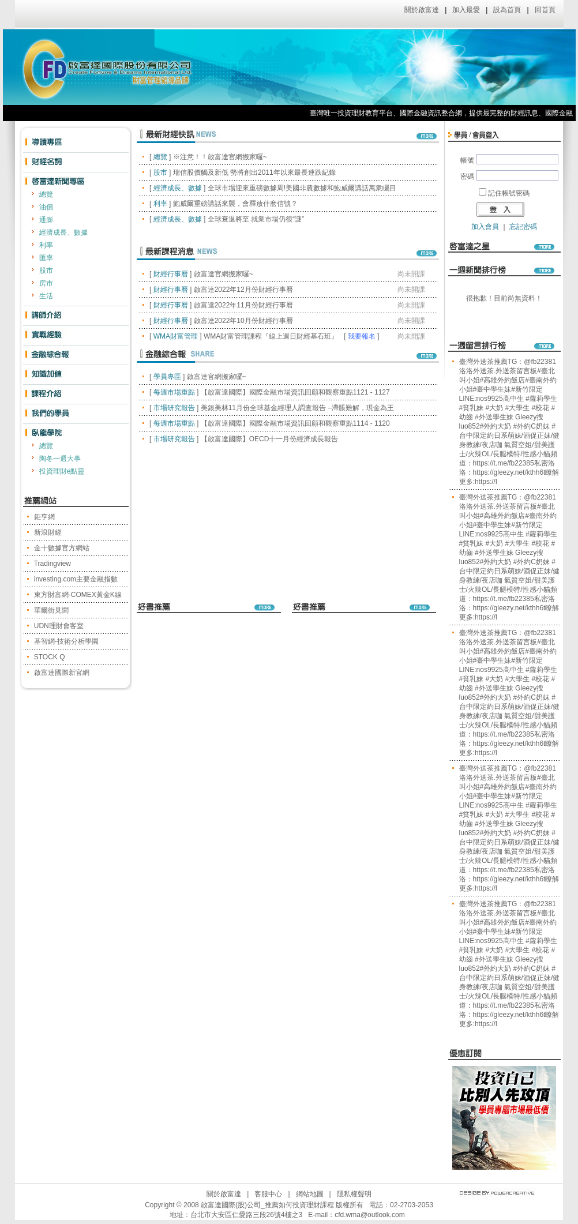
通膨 (46, 220)
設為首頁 (507, 10)
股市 (46, 270)
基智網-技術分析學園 (66, 641)
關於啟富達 (421, 10)
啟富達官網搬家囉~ (223, 274)
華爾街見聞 (51, 610)
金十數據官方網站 (61, 548)
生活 (46, 296)
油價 (46, 207)
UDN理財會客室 (59, 626)
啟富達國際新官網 (61, 673)
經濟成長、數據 (63, 232)
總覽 (46, 194)
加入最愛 (466, 10)
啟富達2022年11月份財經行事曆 (243, 305)
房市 (46, 283)
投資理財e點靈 (62, 471)
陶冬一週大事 (60, 459)
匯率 (46, 258)
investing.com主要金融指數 (76, 579)
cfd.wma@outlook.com (370, 1215)
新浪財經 (48, 532)
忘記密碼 (523, 227)
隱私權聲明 (354, 1194)
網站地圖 (310, 1194)
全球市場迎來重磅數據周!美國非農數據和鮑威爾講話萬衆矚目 (302, 188)
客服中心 (268, 1194)
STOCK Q (49, 657)
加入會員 (485, 227)
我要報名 (362, 336)
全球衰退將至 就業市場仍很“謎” (256, 219)
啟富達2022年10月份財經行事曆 (243, 321)
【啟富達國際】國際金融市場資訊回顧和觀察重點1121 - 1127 (295, 392)
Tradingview (52, 564)
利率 (46, 245)
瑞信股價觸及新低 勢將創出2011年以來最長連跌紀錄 (254, 172)
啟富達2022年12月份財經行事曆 (243, 290)
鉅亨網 (44, 517)
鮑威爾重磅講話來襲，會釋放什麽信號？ (235, 204)
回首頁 (545, 10)
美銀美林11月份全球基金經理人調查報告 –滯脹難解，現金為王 (297, 408)
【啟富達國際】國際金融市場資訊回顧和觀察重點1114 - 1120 (295, 423)
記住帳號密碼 (509, 193)
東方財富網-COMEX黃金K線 (78, 595)
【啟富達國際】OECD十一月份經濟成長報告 (270, 439)
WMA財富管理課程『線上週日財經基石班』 (271, 336)
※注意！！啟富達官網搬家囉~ (220, 157)
